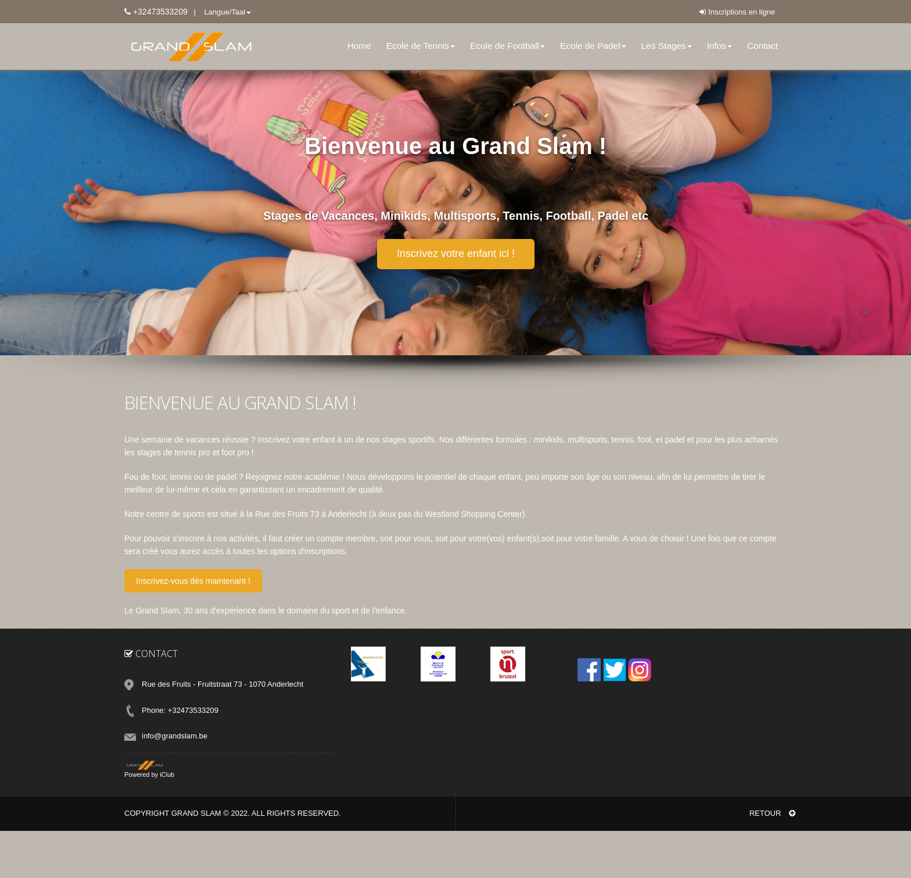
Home (359, 46)
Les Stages (666, 46)
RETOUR (772, 813)
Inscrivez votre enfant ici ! (456, 253)
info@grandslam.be (174, 735)
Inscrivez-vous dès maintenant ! (193, 581)
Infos (719, 46)
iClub (167, 774)
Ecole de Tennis (420, 46)
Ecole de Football (507, 46)
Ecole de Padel (593, 46)
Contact (762, 46)
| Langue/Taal (220, 12)
